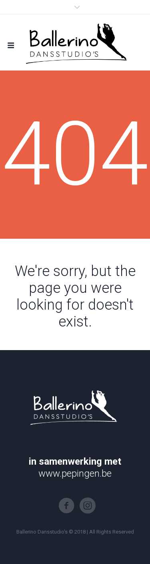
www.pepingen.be (75, 473)
